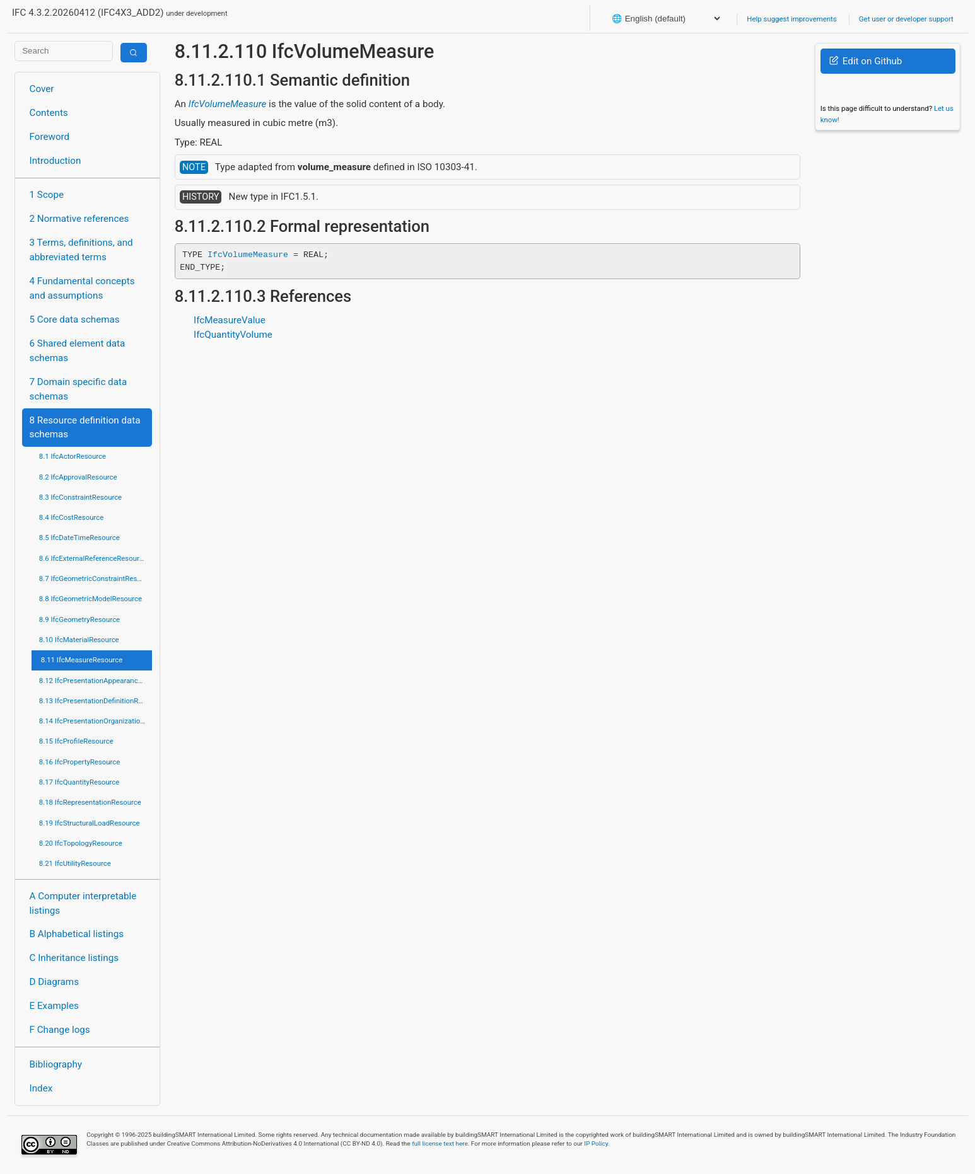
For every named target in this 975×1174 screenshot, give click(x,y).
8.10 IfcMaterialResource (79, 639)
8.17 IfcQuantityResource (79, 782)
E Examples (54, 1005)
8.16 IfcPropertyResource (79, 761)
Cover (42, 89)
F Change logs (60, 1029)
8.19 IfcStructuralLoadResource (89, 823)
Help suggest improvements (791, 18)
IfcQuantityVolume (233, 334)
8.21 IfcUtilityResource (75, 863)
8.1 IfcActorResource (72, 456)
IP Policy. (596, 1143)
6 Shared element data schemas (78, 351)
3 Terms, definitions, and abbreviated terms (81, 250)
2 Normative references (79, 218)
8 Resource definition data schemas (85, 427)
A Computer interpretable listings (83, 903)
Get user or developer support (906, 18)
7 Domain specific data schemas (78, 389)
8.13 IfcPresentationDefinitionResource (96, 700)
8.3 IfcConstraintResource (80, 497)
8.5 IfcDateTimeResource (79, 537)
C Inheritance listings (74, 958)
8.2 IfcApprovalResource (78, 477)
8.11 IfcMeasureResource (82, 659)
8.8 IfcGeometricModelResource (90, 598)
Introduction (55, 160)
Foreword (50, 136)
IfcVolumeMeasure (228, 104)
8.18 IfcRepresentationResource (90, 802)
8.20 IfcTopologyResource (80, 843)
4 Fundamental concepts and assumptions (82, 288)
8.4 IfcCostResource (71, 517)
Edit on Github (865, 61)
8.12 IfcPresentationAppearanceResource (96, 680)
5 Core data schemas (75, 319)
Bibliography (56, 1064)
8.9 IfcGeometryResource (79, 619)
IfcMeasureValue (230, 320)
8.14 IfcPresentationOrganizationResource (96, 720)
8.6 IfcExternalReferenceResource (93, 558)
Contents (49, 112)
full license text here (440, 1143)
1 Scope (47, 194)
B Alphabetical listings (77, 934)
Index (41, 1088)
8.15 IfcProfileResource (76, 741)
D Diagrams (54, 981)
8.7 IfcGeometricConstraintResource (96, 578)
